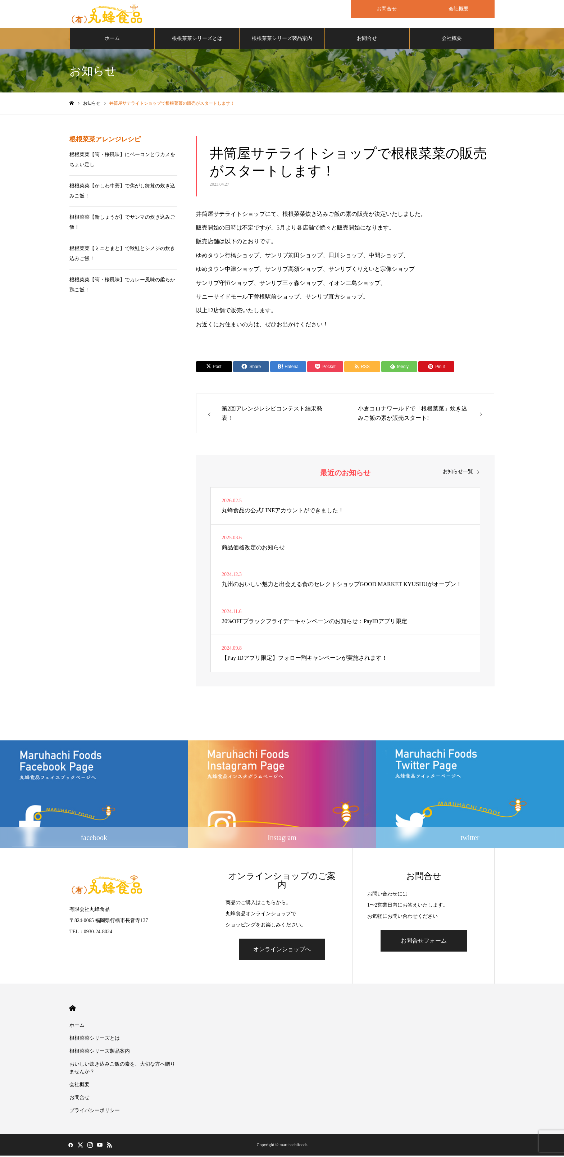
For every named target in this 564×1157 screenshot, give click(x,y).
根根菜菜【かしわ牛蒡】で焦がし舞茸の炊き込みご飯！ (122, 192)
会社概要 (452, 39)
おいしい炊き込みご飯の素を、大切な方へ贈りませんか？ (122, 1069)
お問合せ (367, 39)
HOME (72, 1010)
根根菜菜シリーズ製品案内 (282, 39)
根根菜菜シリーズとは (197, 39)
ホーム (112, 39)
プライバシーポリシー (94, 1112)
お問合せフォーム (424, 942)
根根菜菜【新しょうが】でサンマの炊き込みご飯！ (122, 223)
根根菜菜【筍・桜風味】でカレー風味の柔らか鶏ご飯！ (122, 286)
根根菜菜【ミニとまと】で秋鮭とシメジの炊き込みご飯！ (122, 254)
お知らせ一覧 (458, 472)
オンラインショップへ (282, 951)
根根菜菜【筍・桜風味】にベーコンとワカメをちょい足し (122, 160)
